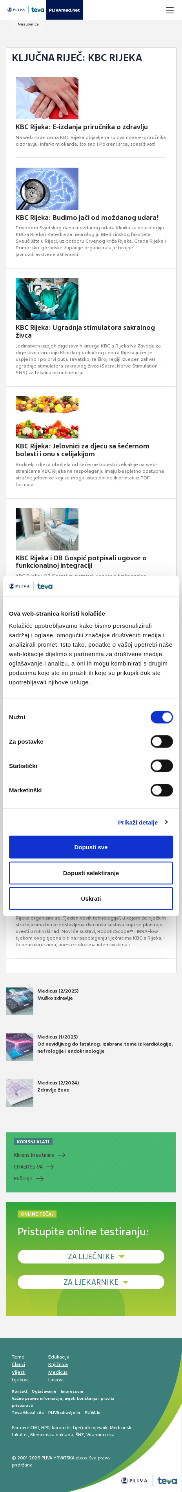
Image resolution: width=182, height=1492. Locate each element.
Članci (18, 1364)
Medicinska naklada (51, 1434)
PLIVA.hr (93, 1412)
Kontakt (19, 1391)
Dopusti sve (90, 847)
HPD (45, 1427)
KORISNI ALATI (33, 1142)
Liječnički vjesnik (90, 1427)
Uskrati (91, 898)
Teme (18, 1357)
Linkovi (56, 1380)
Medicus (57, 1372)
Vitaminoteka (100, 1434)
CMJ (34, 1427)
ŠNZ (80, 1434)
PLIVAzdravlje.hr (64, 1412)
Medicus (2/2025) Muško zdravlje (42, 1001)
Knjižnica (58, 1364)
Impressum (72, 1391)
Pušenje (23, 1178)
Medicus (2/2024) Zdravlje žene (42, 1093)
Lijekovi (20, 1380)
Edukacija (58, 1357)
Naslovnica (28, 24)
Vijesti (18, 1372)
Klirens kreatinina (34, 1155)
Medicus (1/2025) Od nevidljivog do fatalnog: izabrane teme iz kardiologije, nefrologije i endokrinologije (89, 1047)
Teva (17, 1412)
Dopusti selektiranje (91, 872)
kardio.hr (61, 1427)
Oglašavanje (44, 1391)
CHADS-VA (28, 1166)
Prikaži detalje (138, 822)
